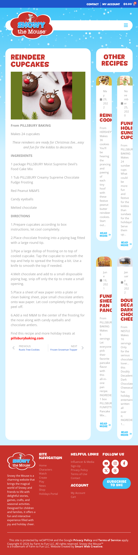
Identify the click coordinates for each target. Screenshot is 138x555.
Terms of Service (109, 540)
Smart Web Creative (88, 546)
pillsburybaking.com (27, 338)
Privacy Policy (82, 540)
